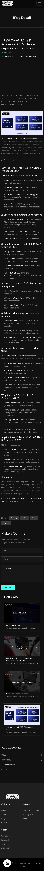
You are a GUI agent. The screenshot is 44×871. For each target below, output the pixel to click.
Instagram (5, 848)
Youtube (4, 836)
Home (3, 810)
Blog (3, 818)
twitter (34, 518)
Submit (8, 588)
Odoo (22, 755)
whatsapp (14, 518)
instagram (6, 523)
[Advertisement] (22, 76)
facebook (25, 518)
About (3, 814)
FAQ (25, 818)
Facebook (5, 840)
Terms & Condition (31, 810)
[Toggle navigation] (39, 3)
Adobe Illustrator (22, 764)
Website (22, 769)
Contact (4, 822)
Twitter (4, 844)
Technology (22, 759)
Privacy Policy (29, 814)
